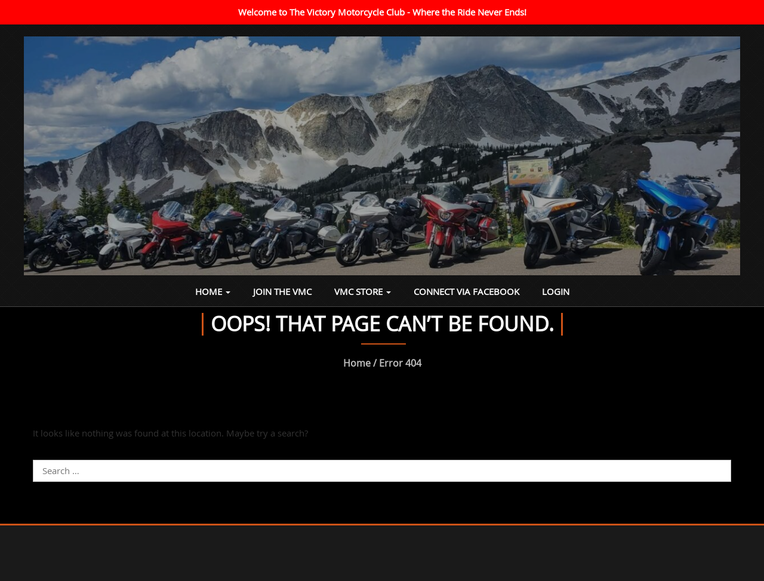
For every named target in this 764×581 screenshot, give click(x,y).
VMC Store (362, 291)
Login (555, 291)
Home (212, 291)
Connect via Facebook (466, 291)
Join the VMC (282, 291)
